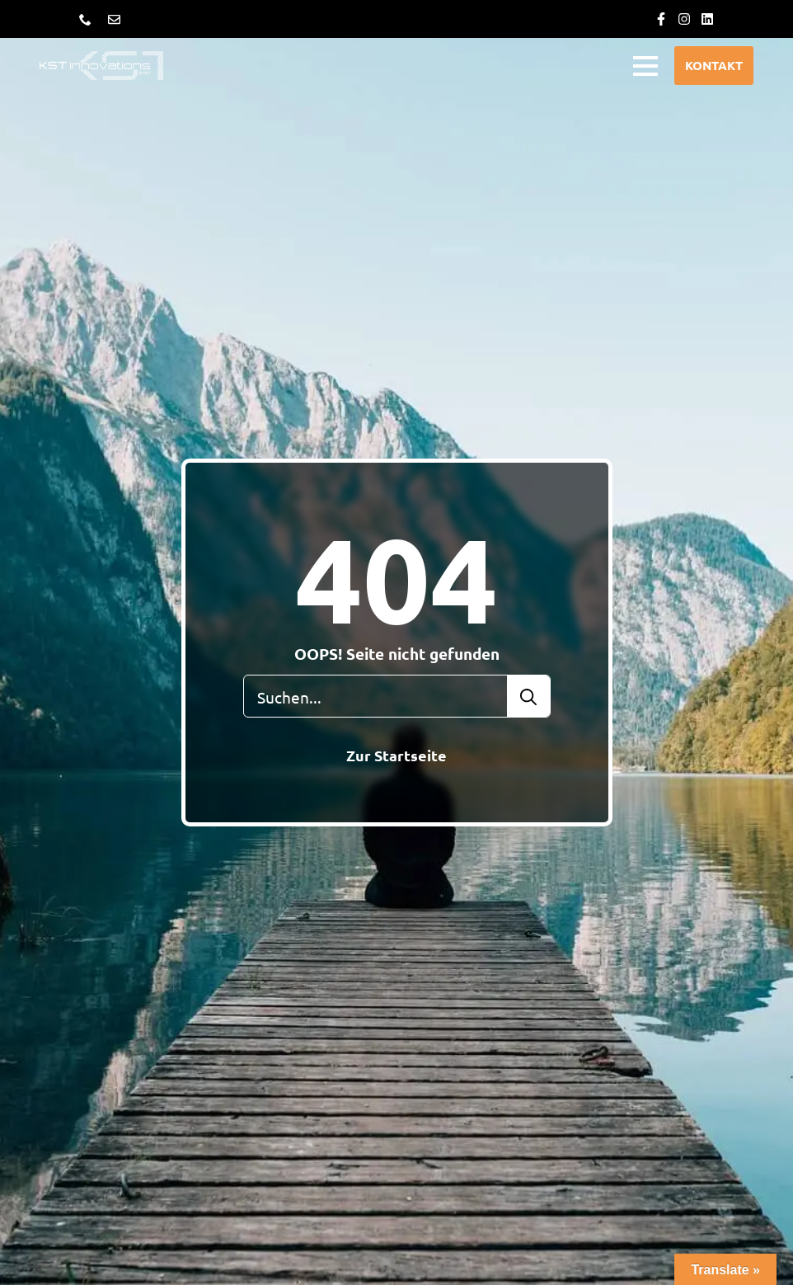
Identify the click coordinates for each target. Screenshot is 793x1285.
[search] (528, 696)
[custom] (661, 19)
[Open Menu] (645, 66)
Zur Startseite (396, 755)
